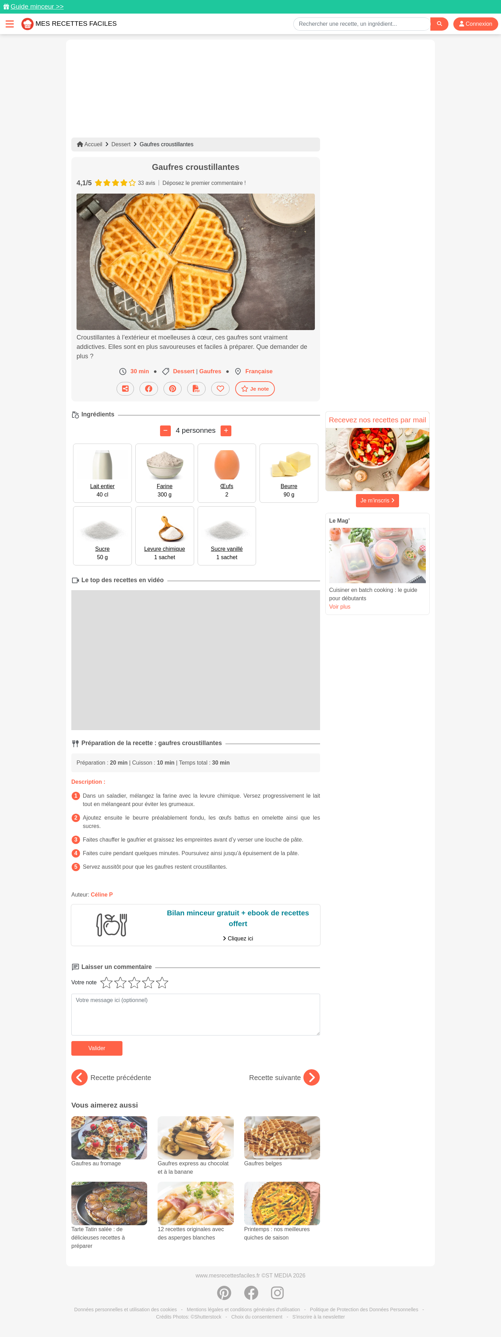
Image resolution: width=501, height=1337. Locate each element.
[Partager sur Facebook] (149, 389)
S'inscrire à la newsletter (318, 1317)
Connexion (475, 24)
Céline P (102, 895)
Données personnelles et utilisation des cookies (125, 1309)
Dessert (120, 144)
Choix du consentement (257, 1317)
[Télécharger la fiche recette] (196, 389)
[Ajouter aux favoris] (220, 389)
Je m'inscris (377, 500)
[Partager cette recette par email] (125, 389)
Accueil (89, 144)
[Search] (439, 24)
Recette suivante (284, 1077)
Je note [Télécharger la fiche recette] (255, 388)
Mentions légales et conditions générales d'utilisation (243, 1309)
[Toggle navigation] (9, 24)
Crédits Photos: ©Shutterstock (188, 1317)
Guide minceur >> (37, 6)
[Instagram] (277, 1296)
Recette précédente (111, 1077)
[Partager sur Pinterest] (173, 389)
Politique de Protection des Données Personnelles (364, 1309)
